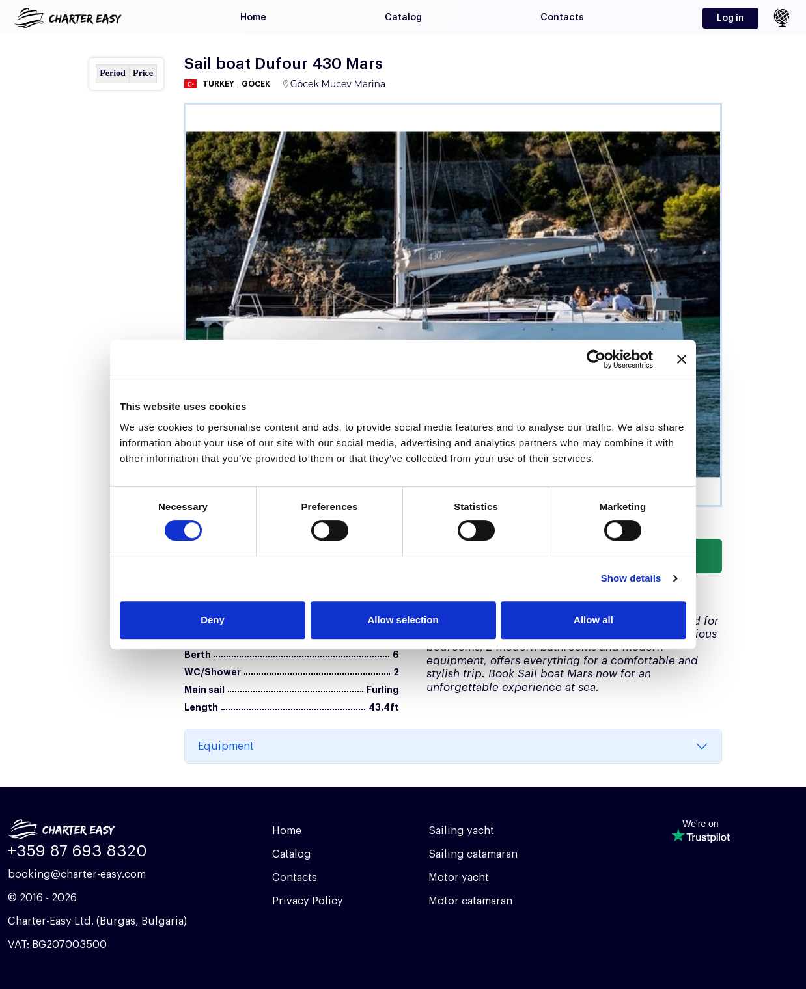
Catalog (403, 17)
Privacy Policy (307, 901)
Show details (631, 578)
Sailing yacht (461, 831)
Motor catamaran (470, 901)
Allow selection (402, 619)
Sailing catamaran (473, 854)
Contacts (562, 17)
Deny (213, 619)
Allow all (593, 619)
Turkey (218, 84)
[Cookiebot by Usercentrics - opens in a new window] (596, 359)
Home (253, 17)
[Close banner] (681, 359)
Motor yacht (458, 878)
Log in (730, 18)
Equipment (226, 746)
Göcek (256, 84)
